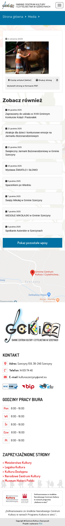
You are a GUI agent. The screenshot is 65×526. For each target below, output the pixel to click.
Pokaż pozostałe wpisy (32, 243)
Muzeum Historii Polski (19, 480)
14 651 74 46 (26, 370)
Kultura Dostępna (16, 471)
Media (32, 17)
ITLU (40, 523)
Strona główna (13, 17)
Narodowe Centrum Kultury (22, 476)
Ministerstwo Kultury (18, 462)
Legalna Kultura (15, 467)
